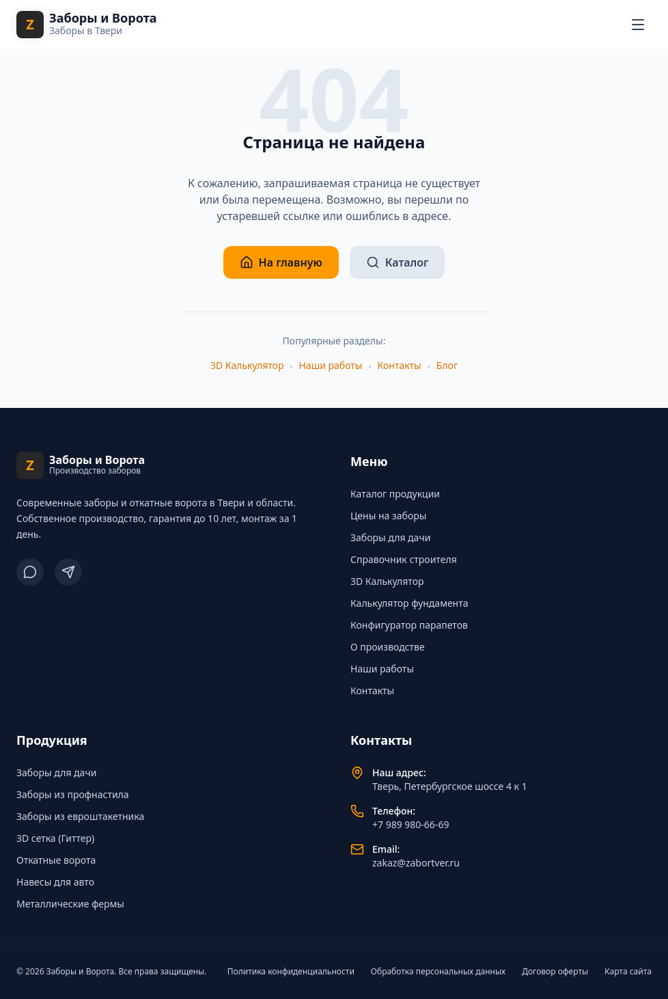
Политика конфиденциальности (290, 971)
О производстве (387, 646)
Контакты (399, 365)
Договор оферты (555, 971)
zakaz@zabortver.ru (416, 862)
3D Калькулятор (246, 365)
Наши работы (330, 365)
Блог (447, 365)
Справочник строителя (403, 559)
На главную (281, 262)
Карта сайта (628, 971)
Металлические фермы (70, 903)
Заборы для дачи (390, 537)
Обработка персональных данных (438, 971)
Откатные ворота (56, 859)
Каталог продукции (395, 493)
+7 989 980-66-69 (410, 824)
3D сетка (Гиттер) (55, 838)
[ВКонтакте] (30, 572)
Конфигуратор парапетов (409, 624)
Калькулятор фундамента (409, 603)
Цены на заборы (388, 515)
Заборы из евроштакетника (80, 816)
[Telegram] (68, 572)
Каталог (397, 262)
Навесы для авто (55, 881)
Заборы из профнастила (72, 794)
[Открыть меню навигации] (638, 24)
